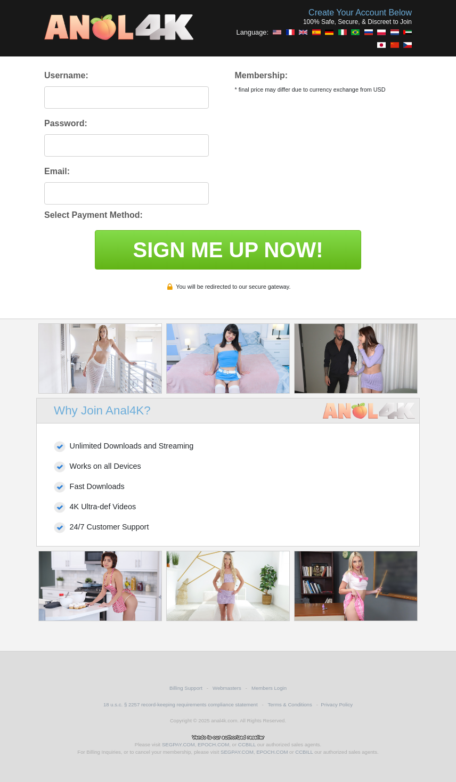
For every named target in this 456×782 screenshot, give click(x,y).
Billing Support (185, 688)
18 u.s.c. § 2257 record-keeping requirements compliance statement (180, 704)
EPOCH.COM (213, 744)
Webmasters (227, 688)
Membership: (261, 75)
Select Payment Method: (93, 214)
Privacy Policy (337, 704)
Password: (65, 123)
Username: (66, 75)
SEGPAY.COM (178, 744)
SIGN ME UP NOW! (228, 250)
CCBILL (247, 744)
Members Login (269, 688)
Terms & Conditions (290, 704)
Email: (57, 171)
